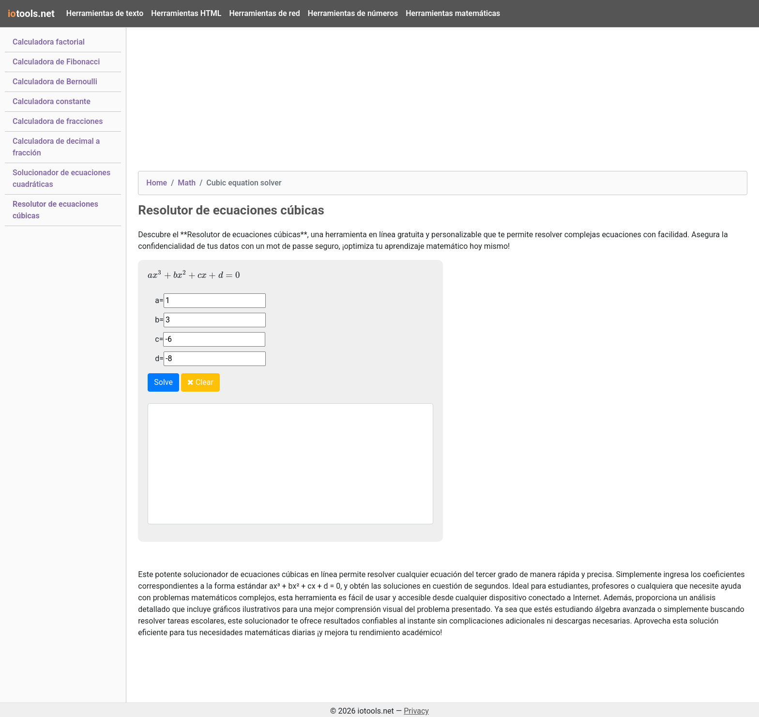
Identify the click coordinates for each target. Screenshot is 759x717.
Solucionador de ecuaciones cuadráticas (61, 178)
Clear (200, 382)
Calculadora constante (52, 100)
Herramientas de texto (104, 13)
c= (159, 339)
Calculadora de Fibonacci (56, 61)
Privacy (416, 711)
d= (159, 358)
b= (159, 319)
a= (159, 300)
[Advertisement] (428, 103)
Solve (163, 382)
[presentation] (194, 274)
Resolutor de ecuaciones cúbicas (55, 209)
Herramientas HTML (186, 13)
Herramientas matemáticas (453, 13)
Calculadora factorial (49, 41)
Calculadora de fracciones (58, 120)
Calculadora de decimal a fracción (56, 147)
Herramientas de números (353, 13)
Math (187, 182)
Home (156, 182)
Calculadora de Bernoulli (55, 81)
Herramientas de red (264, 13)
